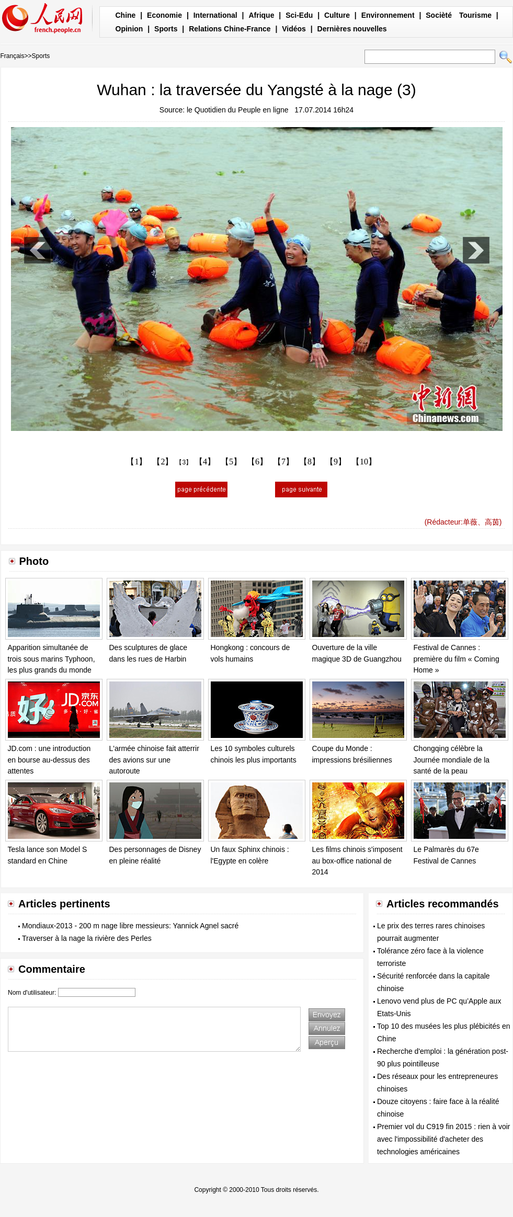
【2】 (162, 461)
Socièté (439, 15)
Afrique (261, 15)
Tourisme (475, 15)
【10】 (364, 461)
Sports (165, 29)
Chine (126, 15)
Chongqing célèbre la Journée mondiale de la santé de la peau (452, 759)
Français (13, 56)
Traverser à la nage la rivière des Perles (87, 938)
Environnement (388, 15)
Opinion (129, 29)
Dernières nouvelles (352, 29)
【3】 (184, 462)
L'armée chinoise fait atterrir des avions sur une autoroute (154, 759)
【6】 (257, 461)
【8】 (309, 461)
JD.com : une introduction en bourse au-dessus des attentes (49, 759)
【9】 (335, 461)
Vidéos (294, 29)
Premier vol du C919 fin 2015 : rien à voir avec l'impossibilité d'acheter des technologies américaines (443, 1139)
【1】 (136, 461)
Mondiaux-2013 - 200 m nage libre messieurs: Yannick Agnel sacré (130, 926)
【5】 (231, 461)
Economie (164, 15)
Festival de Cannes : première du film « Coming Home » (456, 658)
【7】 (283, 461)
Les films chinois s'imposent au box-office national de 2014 (357, 860)
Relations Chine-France (229, 29)
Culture (337, 15)
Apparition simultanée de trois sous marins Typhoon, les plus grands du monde (51, 658)
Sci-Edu (299, 15)
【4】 (205, 461)
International (215, 15)
